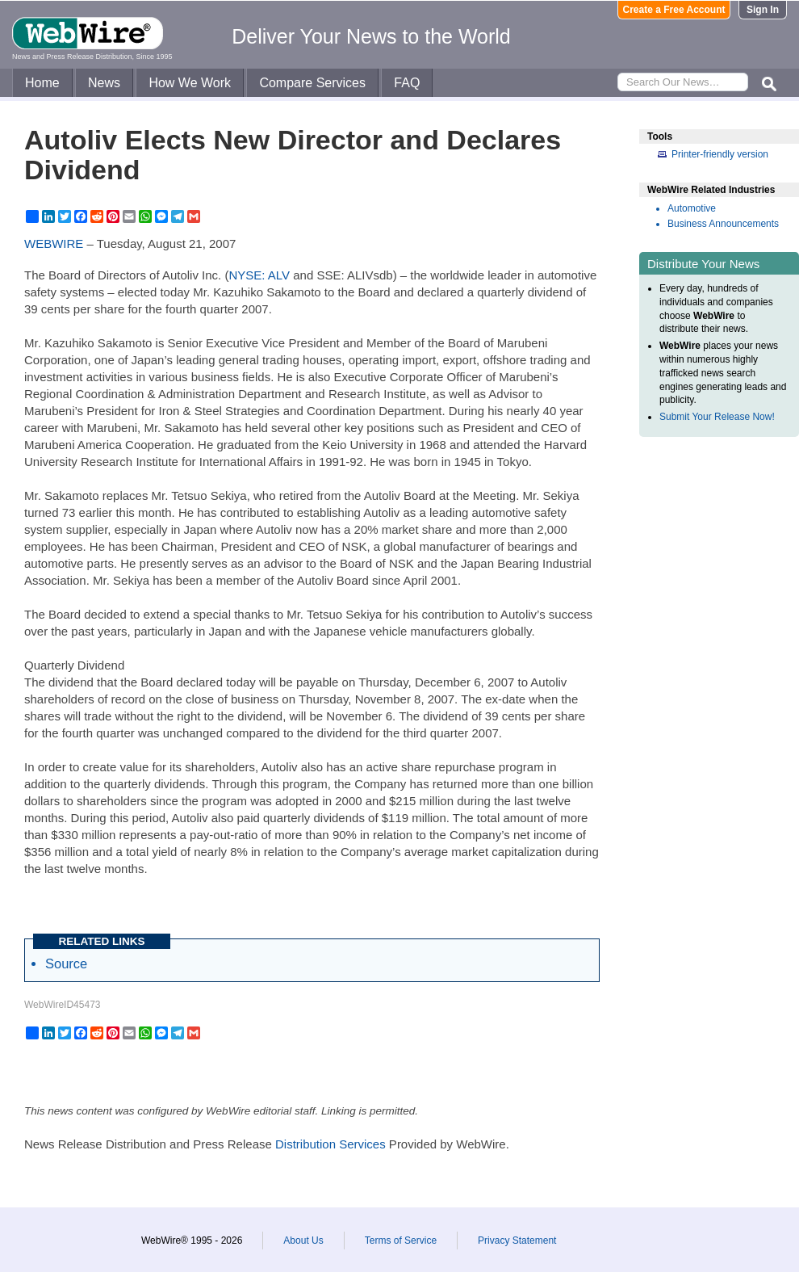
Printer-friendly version (719, 154)
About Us (303, 1240)
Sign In (763, 9)
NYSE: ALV (259, 275)
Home (42, 83)
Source (66, 963)
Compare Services (312, 83)
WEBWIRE (53, 243)
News (104, 83)
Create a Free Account (674, 9)
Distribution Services (330, 1144)
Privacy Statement (517, 1240)
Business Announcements (723, 223)
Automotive (691, 208)
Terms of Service (401, 1240)
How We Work (190, 83)
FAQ (407, 83)
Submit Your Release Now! (717, 416)
